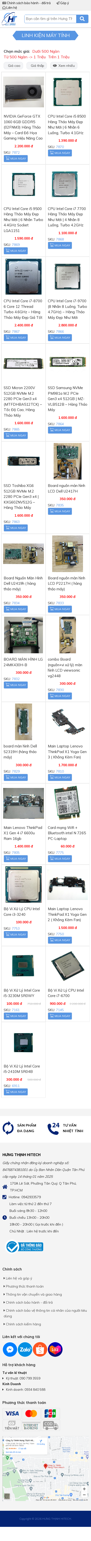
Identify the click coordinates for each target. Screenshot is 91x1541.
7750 (60, 934)
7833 (60, 603)
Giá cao (13, 65)
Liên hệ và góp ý (18, 1278)
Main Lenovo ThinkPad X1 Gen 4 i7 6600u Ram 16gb (23, 833)
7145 (60, 1010)
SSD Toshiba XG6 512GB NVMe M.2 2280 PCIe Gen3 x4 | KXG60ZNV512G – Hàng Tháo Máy (21, 496)
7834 (16, 603)
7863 (16, 522)
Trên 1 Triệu (58, 56)
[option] (23, 1128)
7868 (60, 239)
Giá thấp (36, 65)
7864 (60, 424)
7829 (16, 771)
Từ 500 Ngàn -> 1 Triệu (25, 56)
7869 (16, 244)
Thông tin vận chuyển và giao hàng (33, 1294)
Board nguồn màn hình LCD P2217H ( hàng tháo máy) (66, 583)
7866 (60, 331)
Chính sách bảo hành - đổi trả (26, 3)
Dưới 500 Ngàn (45, 51)
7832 (16, 679)
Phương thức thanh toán (24, 1286)
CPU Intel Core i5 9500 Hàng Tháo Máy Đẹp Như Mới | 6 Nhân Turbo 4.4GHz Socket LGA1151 (23, 219)
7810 (60, 771)
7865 (16, 429)
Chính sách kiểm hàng (22, 1324)
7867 (16, 331)
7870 (60, 147)
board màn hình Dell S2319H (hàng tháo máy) (20, 751)
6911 (16, 1086)
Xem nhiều (64, 65)
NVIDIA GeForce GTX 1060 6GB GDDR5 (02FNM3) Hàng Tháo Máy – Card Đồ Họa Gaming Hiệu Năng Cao (23, 127)
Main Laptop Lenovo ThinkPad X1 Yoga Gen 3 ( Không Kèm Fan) (67, 751)
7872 (16, 152)
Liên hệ (9, 8)
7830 (60, 690)
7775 (60, 852)
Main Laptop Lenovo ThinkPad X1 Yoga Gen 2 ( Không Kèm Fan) (67, 914)
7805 (16, 852)
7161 (16, 1010)
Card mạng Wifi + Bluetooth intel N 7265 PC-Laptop (67, 833)
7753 (16, 928)
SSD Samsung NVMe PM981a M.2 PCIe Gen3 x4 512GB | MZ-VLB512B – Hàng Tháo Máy (67, 398)
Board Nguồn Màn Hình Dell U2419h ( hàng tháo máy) (23, 583)
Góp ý (62, 3)
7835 (60, 505)
